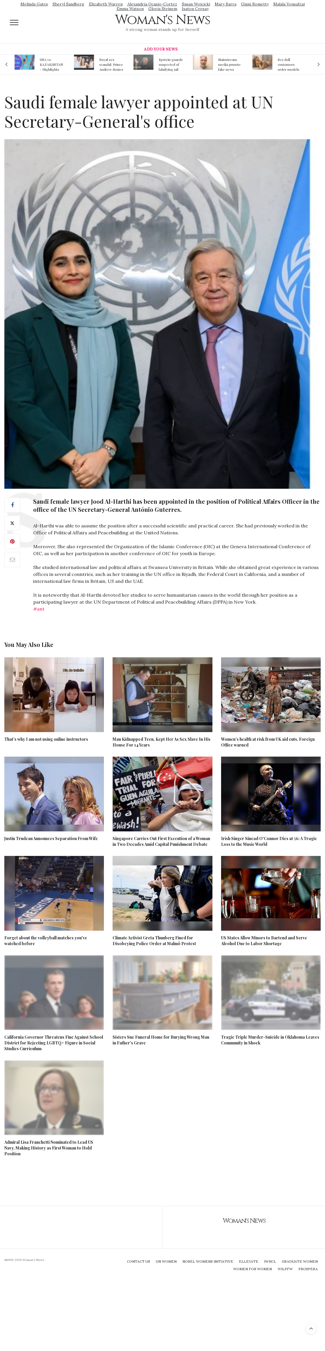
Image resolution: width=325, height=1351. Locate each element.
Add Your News (161, 49)
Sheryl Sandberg (68, 4)
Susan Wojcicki (196, 4)
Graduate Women (300, 1261)
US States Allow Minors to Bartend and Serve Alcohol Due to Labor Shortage (264, 940)
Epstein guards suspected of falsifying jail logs (171, 64)
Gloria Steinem (162, 9)
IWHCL (270, 1261)
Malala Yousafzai (289, 4)
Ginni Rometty (255, 4)
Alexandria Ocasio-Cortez (152, 4)
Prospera (308, 1269)
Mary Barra (225, 4)
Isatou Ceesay (195, 9)
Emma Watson (130, 9)
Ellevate (248, 1261)
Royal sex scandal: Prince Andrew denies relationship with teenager (111, 64)
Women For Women (252, 1269)
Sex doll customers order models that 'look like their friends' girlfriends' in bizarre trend (288, 64)
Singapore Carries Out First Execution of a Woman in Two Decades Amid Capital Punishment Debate (161, 841)
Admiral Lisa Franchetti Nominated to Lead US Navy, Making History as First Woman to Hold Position (48, 1147)
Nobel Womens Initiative (207, 1261)
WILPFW (285, 1269)
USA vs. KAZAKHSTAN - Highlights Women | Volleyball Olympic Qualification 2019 (51, 64)
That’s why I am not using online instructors (46, 739)
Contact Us (138, 1261)
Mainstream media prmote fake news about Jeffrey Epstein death (229, 64)
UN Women (166, 1261)
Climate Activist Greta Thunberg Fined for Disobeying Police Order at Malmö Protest (154, 940)
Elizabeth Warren (106, 4)
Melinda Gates (34, 4)
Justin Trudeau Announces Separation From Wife (51, 838)
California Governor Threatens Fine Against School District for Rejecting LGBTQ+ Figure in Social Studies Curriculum (53, 1042)
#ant (38, 609)
